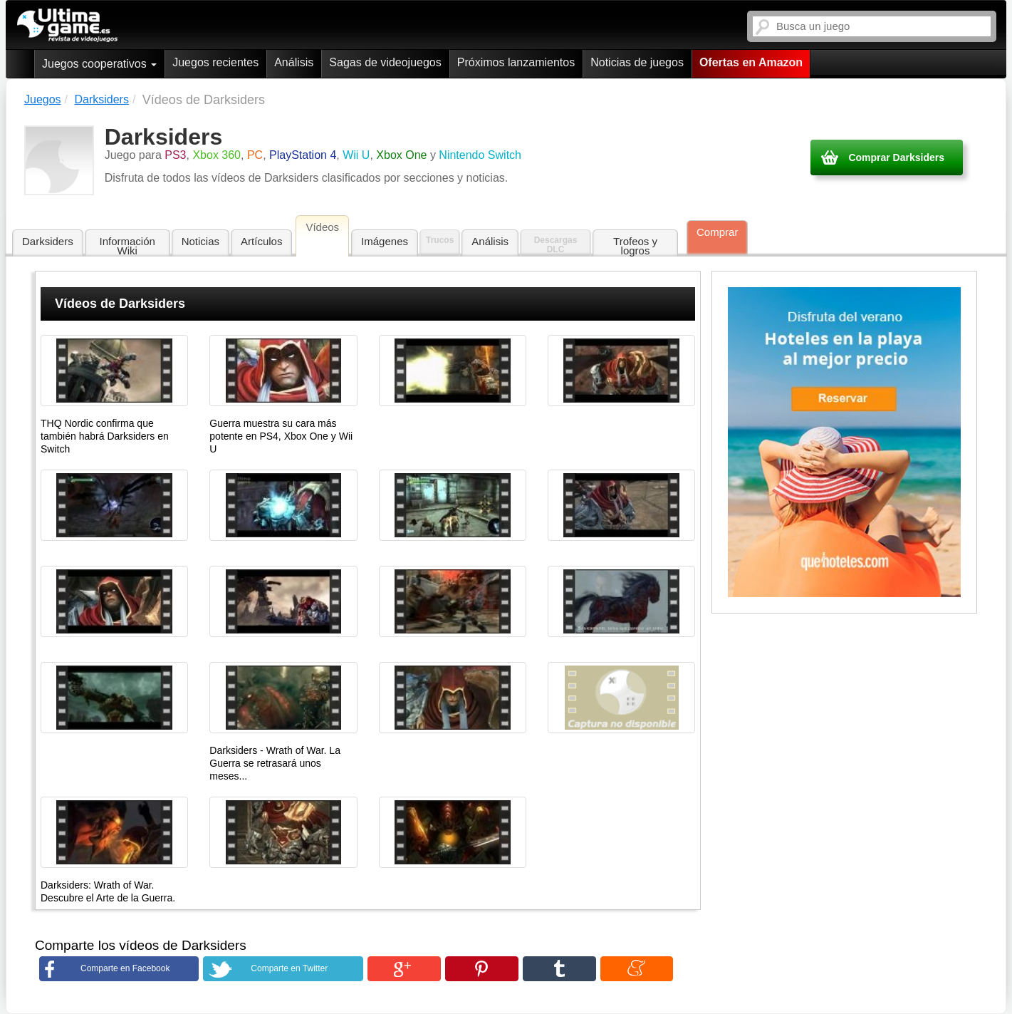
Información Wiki (127, 246)
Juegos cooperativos (99, 64)
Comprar (717, 232)
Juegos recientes (215, 62)
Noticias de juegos (637, 62)
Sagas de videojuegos (385, 62)
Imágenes (384, 241)
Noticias (200, 241)
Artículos (261, 241)
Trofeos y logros (635, 246)
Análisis (293, 62)
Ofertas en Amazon (751, 62)
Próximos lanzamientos (516, 62)
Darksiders (47, 241)
